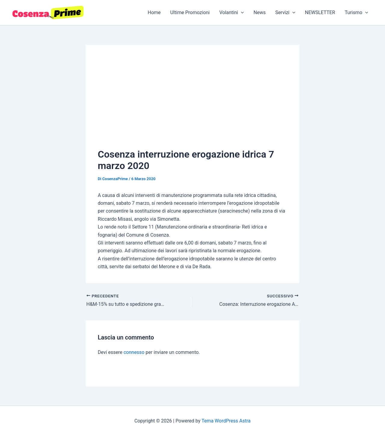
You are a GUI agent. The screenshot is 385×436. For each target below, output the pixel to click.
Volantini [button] (231, 13)
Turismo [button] (356, 13)
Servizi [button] (285, 13)
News (260, 12)
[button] (241, 13)
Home (154, 12)
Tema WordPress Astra (226, 421)
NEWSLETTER (320, 12)
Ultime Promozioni (190, 12)
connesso (134, 352)
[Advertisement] (192, 102)
